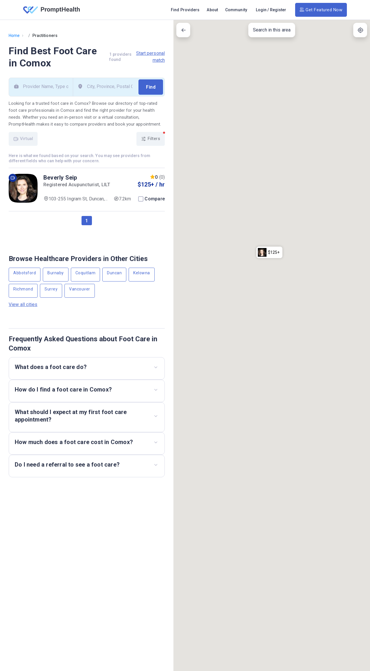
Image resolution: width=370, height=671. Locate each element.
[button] (269, 20)
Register (278, 10)
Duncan (114, 273)
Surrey (51, 289)
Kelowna (141, 273)
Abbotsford (24, 273)
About (212, 10)
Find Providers (185, 10)
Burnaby (55, 273)
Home (14, 35)
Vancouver (79, 289)
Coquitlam (85, 273)
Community (236, 10)
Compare (155, 199)
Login (261, 10)
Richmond (23, 289)
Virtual (23, 138)
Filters (153, 136)
